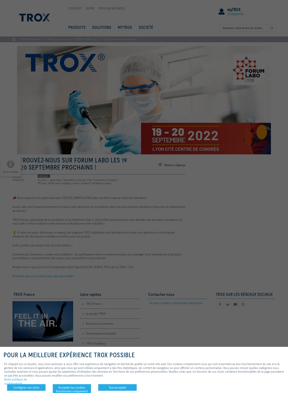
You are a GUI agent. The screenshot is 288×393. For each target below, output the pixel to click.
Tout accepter (117, 387)
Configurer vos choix (26, 387)
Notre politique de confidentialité (15, 381)
